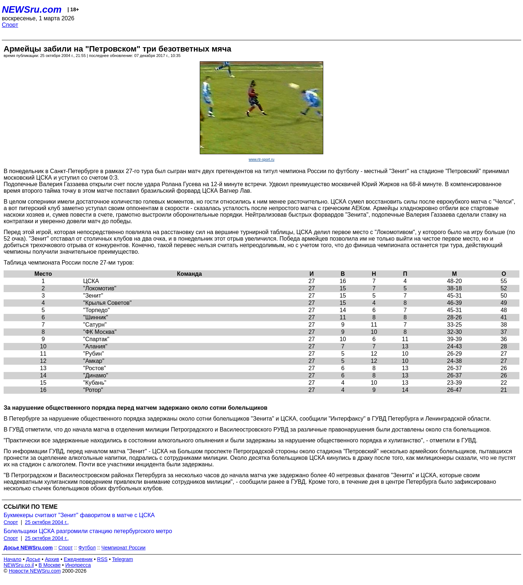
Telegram (122, 559)
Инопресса (78, 565)
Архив (52, 559)
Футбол (87, 548)
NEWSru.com (32, 9)
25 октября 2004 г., (47, 522)
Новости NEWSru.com (35, 571)
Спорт (10, 25)
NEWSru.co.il (19, 565)
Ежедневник (78, 559)
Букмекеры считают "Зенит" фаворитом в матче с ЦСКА (79, 515)
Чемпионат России (123, 548)
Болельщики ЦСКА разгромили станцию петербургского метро (88, 531)
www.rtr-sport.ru (262, 159)
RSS (102, 559)
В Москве (49, 565)
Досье (33, 559)
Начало (12, 559)
